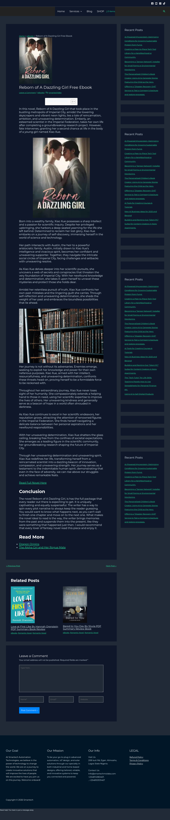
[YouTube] (156, 3)
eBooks (42, 92)
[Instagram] (160, 3)
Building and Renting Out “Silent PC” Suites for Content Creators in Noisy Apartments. (141, 231)
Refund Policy (136, 762)
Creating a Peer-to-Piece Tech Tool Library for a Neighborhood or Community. (142, 53)
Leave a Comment (28, 92)
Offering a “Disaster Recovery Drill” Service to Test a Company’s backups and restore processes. (142, 94)
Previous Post (13, 566)
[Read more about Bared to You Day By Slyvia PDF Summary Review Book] (75, 604)
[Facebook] (152, 3)
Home (61, 11)
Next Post (110, 566)
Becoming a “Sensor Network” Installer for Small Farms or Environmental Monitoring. (139, 65)
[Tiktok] (164, 3)
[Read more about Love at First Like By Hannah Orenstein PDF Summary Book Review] (23, 605)
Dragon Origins (29, 544)
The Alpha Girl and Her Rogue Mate (42, 547)
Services (76, 11)
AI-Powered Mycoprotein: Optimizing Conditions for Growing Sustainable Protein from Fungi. (142, 41)
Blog (89, 11)
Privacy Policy (136, 769)
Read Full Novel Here (33, 482)
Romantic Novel (25, 636)
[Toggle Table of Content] (72, 101)
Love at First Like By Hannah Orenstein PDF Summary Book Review (31, 629)
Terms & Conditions (139, 765)
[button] (80, 11)
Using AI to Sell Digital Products (140, 406)
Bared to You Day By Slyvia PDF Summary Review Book (83, 628)
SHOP (100, 11)
